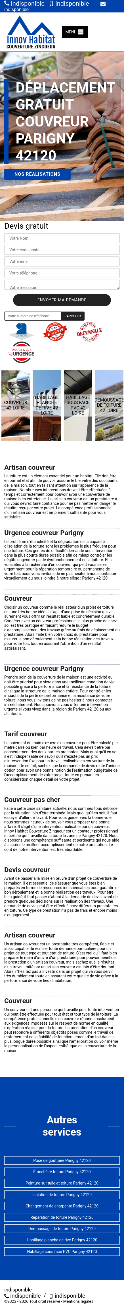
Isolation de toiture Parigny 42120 (62, 1194)
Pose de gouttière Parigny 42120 (62, 1160)
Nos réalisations (37, 174)
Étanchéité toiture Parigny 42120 (62, 1172)
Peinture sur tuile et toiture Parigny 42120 (62, 1183)
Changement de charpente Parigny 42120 (62, 1206)
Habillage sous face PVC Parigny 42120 (62, 1251)
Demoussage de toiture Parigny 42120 (62, 1228)
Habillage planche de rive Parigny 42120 (62, 1240)
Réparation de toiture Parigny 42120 (62, 1217)
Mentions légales (78, 1301)
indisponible (24, 3)
